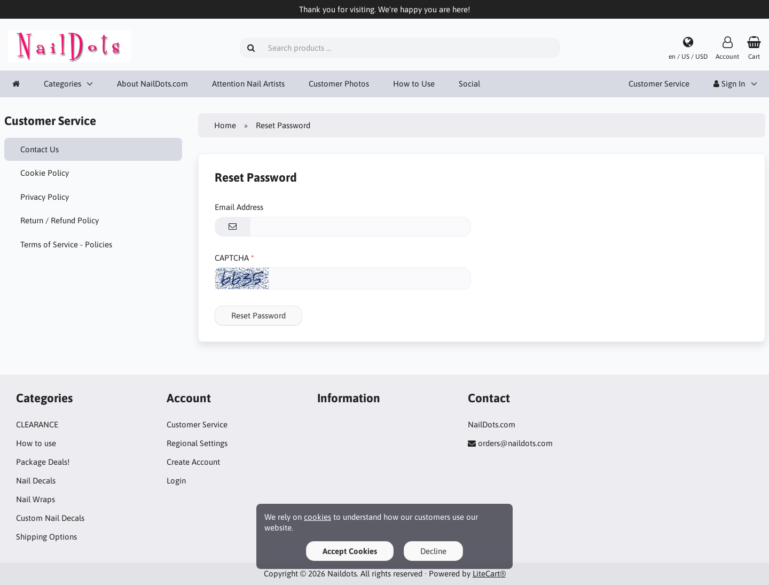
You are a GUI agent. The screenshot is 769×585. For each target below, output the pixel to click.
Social (469, 83)
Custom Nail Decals (50, 517)
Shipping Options (46, 536)
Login (176, 480)
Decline (433, 551)
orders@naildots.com (515, 443)
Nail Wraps (35, 499)
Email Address (239, 207)
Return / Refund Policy (59, 220)
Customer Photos (339, 83)
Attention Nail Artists (248, 83)
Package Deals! (42, 461)
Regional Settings (197, 443)
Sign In (729, 83)
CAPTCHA (232, 257)
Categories (62, 83)
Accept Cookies (350, 551)
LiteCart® (489, 573)
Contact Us (39, 149)
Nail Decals (36, 480)
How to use (36, 443)
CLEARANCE (37, 424)
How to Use (414, 83)
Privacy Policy (44, 196)
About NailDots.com (152, 83)
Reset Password (258, 315)
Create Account (193, 461)
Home (225, 125)
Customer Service (659, 83)
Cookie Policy (44, 172)
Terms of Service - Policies (66, 244)
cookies (317, 516)
